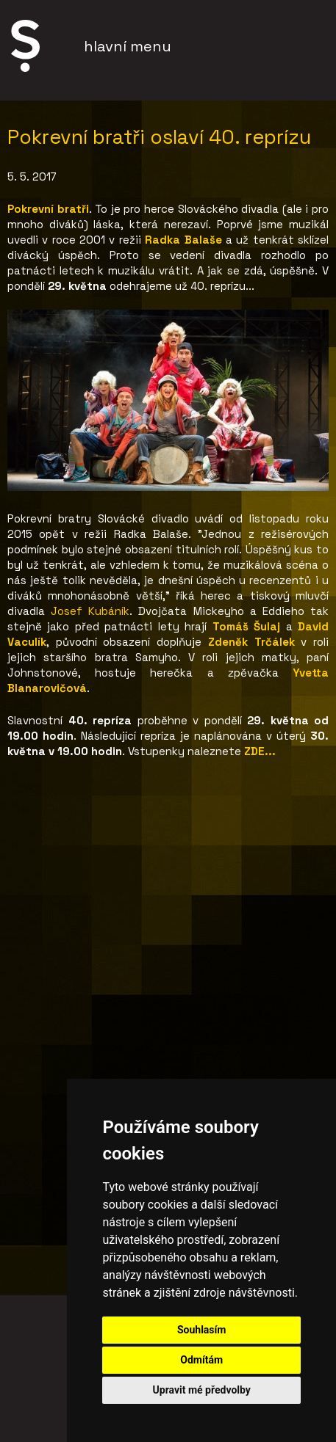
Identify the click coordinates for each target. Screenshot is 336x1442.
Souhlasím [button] (201, 1330)
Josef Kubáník (90, 611)
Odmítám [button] (201, 1360)
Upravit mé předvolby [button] (202, 1390)
